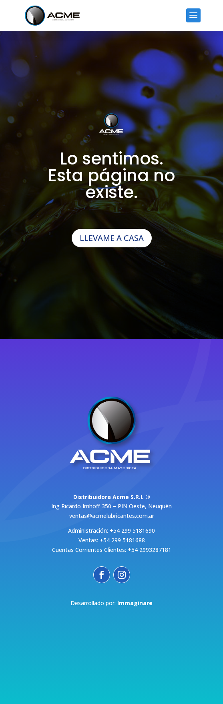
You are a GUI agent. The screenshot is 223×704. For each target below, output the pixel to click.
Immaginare (135, 603)
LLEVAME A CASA (112, 238)
